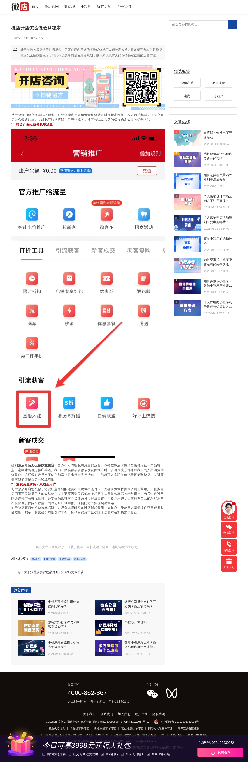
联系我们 (106, 714)
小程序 (85, 7)
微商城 (69, 7)
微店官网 (51, 7)
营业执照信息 (57, 728)
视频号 (36, 559)
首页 (35, 7)
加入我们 (124, 714)
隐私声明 (158, 714)
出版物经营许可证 (105, 728)
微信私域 (187, 83)
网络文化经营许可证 (160, 728)
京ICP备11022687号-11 (135, 721)
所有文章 (104, 7)
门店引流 (49, 559)
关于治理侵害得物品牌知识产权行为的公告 (54, 572)
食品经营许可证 (79, 728)
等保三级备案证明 (188, 728)
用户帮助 (141, 714)
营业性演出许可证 (132, 728)
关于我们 (124, 7)
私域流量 (79, 559)
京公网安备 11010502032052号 (180, 721)
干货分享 (64, 559)
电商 (187, 96)
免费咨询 (220, 753)
